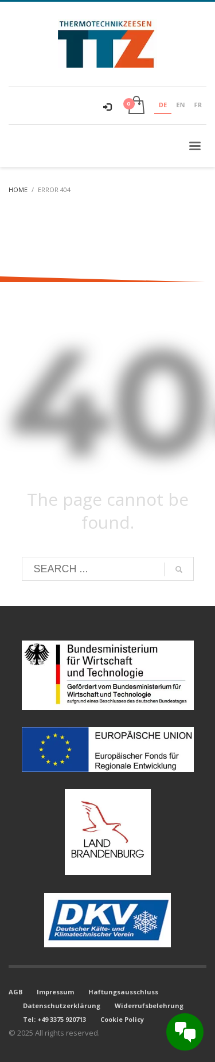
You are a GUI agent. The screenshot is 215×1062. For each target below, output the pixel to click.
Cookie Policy (122, 1019)
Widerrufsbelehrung (149, 1005)
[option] (180, 106)
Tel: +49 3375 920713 (54, 1019)
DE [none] (163, 104)
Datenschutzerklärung (61, 1005)
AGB (15, 991)
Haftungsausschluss (123, 991)
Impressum (55, 991)
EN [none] (180, 104)
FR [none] (198, 104)
